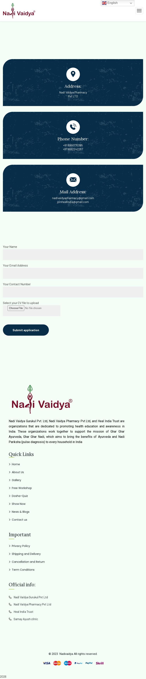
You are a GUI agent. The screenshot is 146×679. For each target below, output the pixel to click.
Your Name (10, 246)
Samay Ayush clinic (26, 619)
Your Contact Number (17, 284)
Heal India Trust (23, 611)
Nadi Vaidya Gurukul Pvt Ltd (31, 597)
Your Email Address (15, 265)
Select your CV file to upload (21, 303)
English (110, 3)
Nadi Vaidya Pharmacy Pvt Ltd (32, 604)
